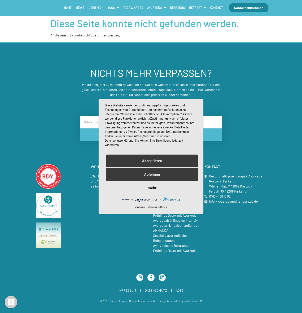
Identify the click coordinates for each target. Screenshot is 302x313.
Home (68, 7)
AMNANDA (160, 230)
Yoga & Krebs (133, 7)
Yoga (113, 8)
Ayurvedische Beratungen (172, 245)
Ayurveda (156, 8)
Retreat (197, 8)
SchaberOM (195, 301)
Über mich (96, 7)
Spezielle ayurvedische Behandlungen (170, 237)
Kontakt (216, 7)
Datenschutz (156, 290)
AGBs (180, 290)
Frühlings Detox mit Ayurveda (175, 215)
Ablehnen (152, 174)
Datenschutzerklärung (157, 207)
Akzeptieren (152, 161)
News (80, 7)
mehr (152, 188)
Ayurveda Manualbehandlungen (176, 225)
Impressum (127, 290)
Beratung (177, 7)
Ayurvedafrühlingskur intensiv (175, 220)
